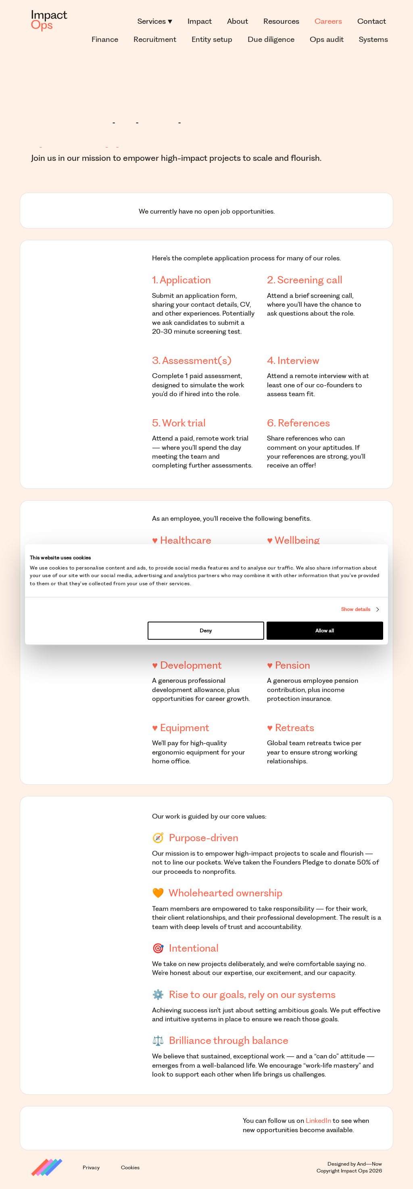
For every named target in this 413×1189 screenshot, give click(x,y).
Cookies (130, 1167)
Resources (281, 21)
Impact (200, 21)
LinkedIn (318, 1120)
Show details (355, 609)
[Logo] (49, 21)
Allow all (324, 631)
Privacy (91, 1167)
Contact (371, 21)
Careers (328, 21)
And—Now (369, 1164)
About (237, 21)
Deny (206, 631)
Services (155, 21)
